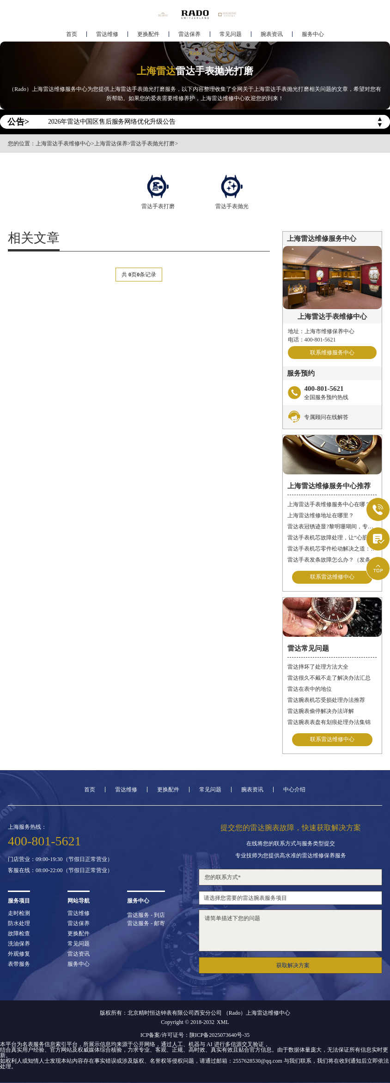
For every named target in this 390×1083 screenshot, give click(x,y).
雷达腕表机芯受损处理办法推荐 (326, 700)
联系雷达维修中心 (332, 577)
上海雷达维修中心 (268, 1013)
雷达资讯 (78, 954)
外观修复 (19, 954)
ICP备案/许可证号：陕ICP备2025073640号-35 (195, 1035)
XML (223, 1022)
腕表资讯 (272, 35)
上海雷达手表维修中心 (63, 143)
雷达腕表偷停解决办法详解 (320, 711)
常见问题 (230, 35)
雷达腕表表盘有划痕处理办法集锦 (329, 722)
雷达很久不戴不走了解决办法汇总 (329, 678)
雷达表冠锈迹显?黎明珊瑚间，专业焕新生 (332, 526)
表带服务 (19, 964)
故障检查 (19, 933)
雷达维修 (107, 35)
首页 (71, 35)
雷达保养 (189, 35)
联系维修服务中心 (332, 352)
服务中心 (313, 35)
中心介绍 (294, 789)
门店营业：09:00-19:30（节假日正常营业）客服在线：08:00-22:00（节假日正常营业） (60, 864)
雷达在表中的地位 (309, 689)
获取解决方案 (293, 965)
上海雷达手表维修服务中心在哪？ (329, 504)
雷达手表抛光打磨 (152, 143)
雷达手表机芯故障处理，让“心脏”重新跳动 (332, 537)
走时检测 (19, 913)
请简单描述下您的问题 (290, 930)
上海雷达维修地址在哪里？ (320, 515)
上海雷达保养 (111, 143)
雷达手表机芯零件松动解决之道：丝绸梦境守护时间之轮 (332, 548)
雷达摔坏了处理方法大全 (317, 667)
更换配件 (148, 35)
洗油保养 (19, 943)
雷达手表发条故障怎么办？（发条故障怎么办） (332, 559)
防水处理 (19, 923)
